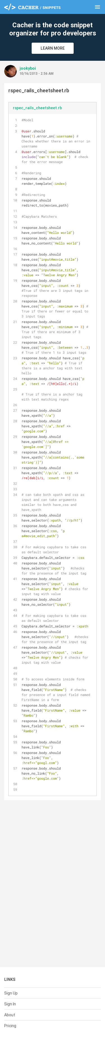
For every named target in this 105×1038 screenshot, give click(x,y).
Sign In (10, 1004)
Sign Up (11, 993)
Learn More (53, 48)
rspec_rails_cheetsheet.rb (37, 107)
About (9, 1014)
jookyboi (28, 68)
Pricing (10, 1025)
